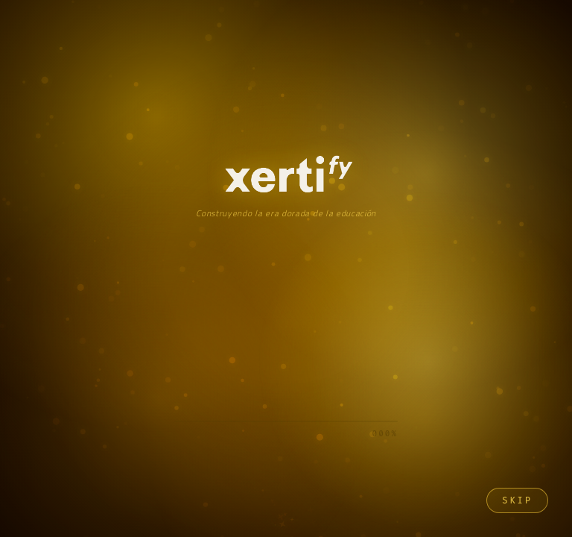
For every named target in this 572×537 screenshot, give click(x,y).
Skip (517, 500)
